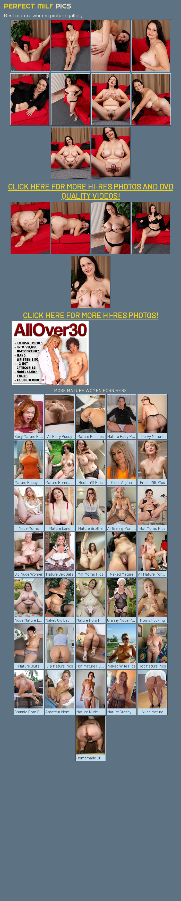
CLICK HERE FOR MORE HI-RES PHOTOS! (90, 315)
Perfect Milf (37, 5)
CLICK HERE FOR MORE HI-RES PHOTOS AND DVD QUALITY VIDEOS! (90, 191)
